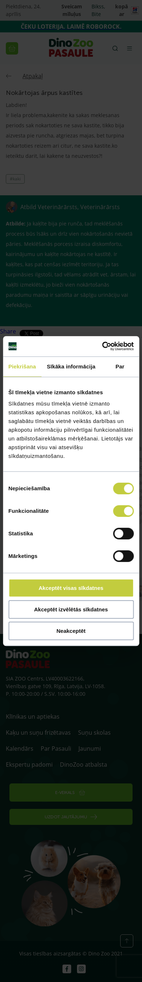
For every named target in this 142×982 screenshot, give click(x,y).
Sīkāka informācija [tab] (71, 366)
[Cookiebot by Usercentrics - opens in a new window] (102, 346)
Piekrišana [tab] (22, 366)
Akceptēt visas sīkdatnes (70, 588)
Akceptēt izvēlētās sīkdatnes (71, 609)
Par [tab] (120, 366)
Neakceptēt (70, 631)
